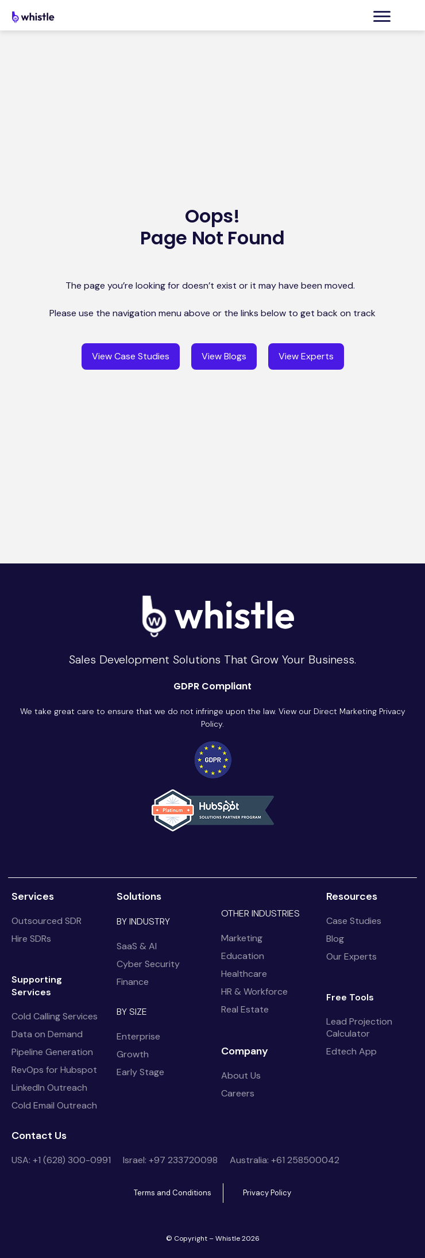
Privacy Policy (267, 1193)
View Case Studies (130, 356)
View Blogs (224, 356)
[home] (34, 16)
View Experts (306, 356)
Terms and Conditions (172, 1193)
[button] (382, 16)
